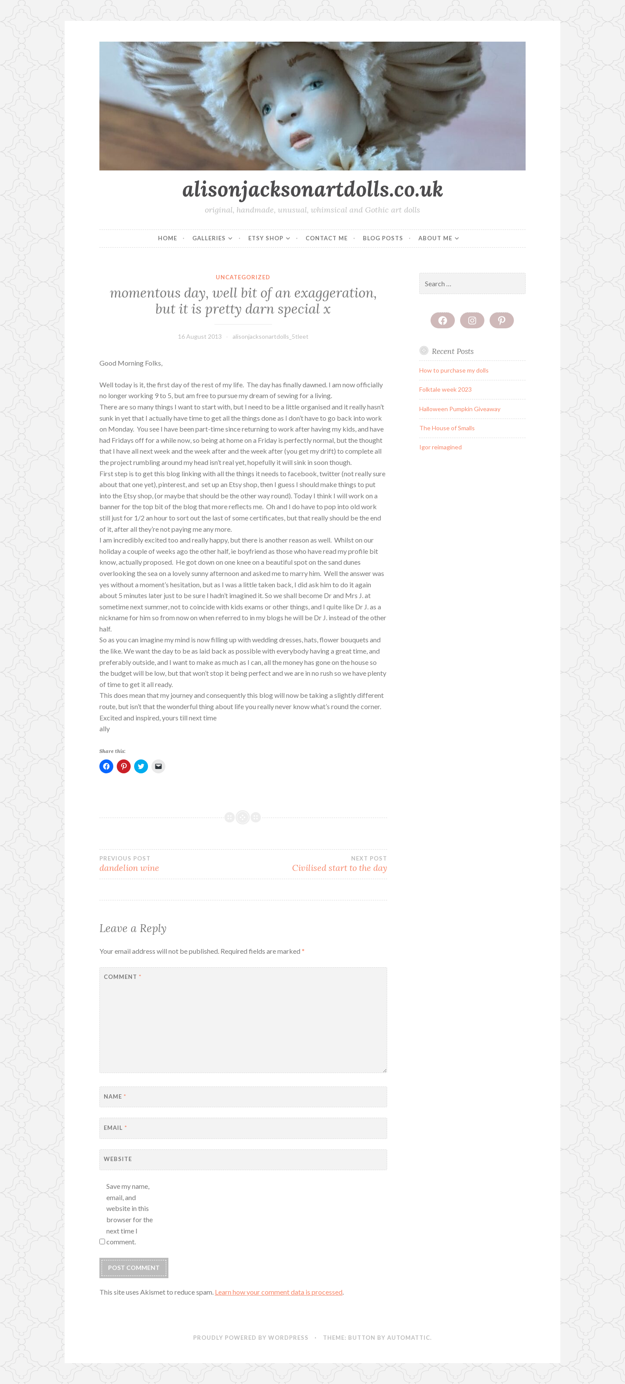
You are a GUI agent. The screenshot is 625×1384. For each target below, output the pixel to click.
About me (435, 238)
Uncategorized (243, 277)
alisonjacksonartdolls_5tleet (271, 336)
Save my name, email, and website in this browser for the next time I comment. (129, 1214)
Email (115, 1127)
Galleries (209, 238)
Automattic (408, 1337)
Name (115, 1096)
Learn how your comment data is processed (278, 1292)
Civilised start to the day (315, 864)
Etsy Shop (265, 238)
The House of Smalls (447, 428)
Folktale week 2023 (445, 389)
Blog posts (383, 238)
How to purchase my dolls (454, 370)
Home (167, 238)
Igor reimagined (440, 447)
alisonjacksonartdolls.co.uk (312, 188)
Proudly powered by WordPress (251, 1337)
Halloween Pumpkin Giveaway (459, 408)
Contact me (327, 238)
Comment (122, 976)
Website (118, 1158)
